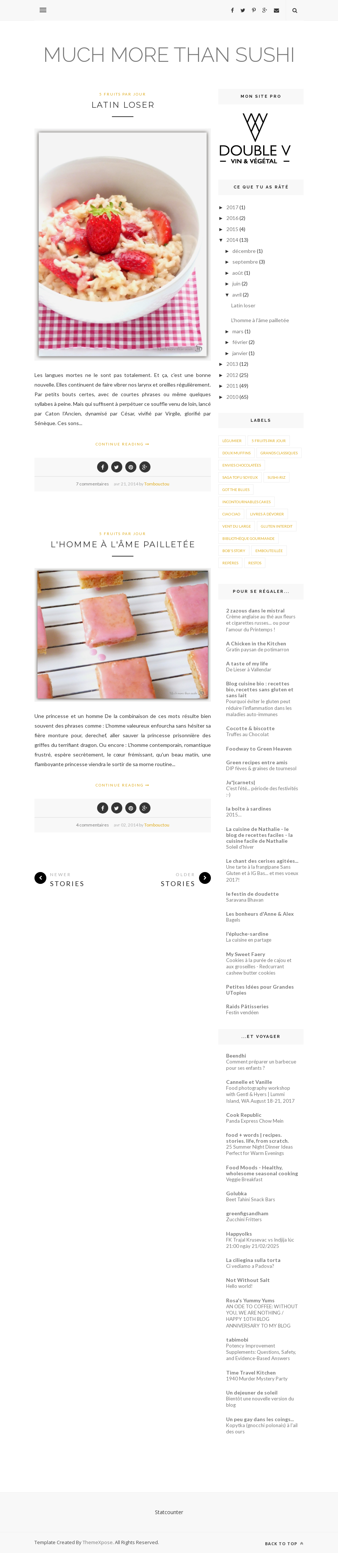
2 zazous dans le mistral (255, 610)
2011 (232, 386)
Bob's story (233, 550)
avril (237, 294)
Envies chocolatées (241, 465)
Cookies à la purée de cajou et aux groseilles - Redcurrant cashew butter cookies (258, 966)
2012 (232, 375)
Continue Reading (123, 444)
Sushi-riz (276, 477)
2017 (232, 207)
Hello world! (239, 1286)
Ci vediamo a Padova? (250, 1266)
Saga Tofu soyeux (240, 477)
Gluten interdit (276, 526)
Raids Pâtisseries (247, 1006)
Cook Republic (243, 1115)
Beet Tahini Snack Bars (250, 1199)
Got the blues (235, 489)
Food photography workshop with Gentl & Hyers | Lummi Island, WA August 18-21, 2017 (260, 1094)
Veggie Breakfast (244, 1179)
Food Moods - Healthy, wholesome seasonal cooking (262, 1170)
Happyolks (239, 1233)
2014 (232, 240)
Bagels (233, 920)
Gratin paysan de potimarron (257, 649)
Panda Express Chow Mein (255, 1121)
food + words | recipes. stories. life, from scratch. (257, 1138)
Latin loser (123, 105)
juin (237, 283)
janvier (240, 353)
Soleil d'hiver (240, 847)
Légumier (232, 440)
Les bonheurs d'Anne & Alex (260, 914)
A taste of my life (247, 663)
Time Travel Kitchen (251, 1372)
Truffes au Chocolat (247, 734)
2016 (232, 218)
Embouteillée (269, 550)
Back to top (284, 1543)
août (238, 273)
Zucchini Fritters (244, 1219)
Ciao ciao (231, 514)
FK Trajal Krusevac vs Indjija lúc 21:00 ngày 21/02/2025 (260, 1243)
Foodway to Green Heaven (259, 748)
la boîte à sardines (248, 808)
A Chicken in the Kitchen (256, 643)
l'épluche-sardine (247, 934)
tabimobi (237, 1339)
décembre (244, 251)
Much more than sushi (169, 55)
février (240, 342)
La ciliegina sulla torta (253, 1260)
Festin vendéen (242, 1012)
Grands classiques (279, 453)
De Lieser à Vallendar (248, 669)
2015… (234, 815)
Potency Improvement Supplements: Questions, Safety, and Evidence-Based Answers (261, 1352)
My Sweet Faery (245, 954)
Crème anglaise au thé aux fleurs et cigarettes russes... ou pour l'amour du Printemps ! (260, 623)
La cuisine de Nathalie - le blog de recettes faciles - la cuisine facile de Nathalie (259, 835)
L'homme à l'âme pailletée (122, 545)
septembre (245, 261)
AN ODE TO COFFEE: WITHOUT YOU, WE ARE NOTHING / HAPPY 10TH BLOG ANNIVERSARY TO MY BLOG (262, 1316)
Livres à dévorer (267, 514)
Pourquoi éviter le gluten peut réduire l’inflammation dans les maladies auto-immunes (259, 707)
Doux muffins (236, 453)
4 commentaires (92, 825)
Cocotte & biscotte (250, 728)
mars (238, 331)
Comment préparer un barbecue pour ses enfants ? (261, 1065)
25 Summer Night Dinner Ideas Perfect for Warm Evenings (259, 1150)
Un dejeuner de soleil (252, 1392)
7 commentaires (92, 484)
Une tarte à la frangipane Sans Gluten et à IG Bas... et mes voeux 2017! (262, 873)
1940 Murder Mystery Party (257, 1379)
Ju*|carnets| (240, 782)
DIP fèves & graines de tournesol (261, 768)
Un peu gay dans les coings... (260, 1419)
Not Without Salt (248, 1280)
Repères (230, 563)
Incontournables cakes (246, 502)
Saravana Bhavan (245, 900)
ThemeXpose (98, 1542)
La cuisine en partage (248, 940)
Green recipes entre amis (257, 762)
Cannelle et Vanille (249, 1082)
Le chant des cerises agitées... (262, 861)
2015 (232, 229)
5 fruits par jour (122, 94)
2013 (232, 364)
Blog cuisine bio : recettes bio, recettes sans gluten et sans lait (260, 689)
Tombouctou (156, 484)
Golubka (236, 1193)
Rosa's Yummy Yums (250, 1300)
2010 (232, 397)
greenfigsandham (247, 1213)
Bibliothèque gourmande (248, 538)
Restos (254, 563)
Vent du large (236, 526)
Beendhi (236, 1055)
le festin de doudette (252, 894)
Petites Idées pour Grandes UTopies (260, 989)
